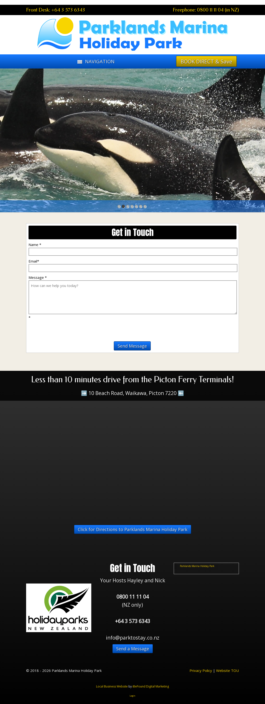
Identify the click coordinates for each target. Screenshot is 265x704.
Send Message (132, 346)
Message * (38, 277)
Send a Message (132, 649)
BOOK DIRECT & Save (206, 61)
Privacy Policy (201, 670)
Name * (35, 244)
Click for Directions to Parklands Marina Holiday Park (132, 529)
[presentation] (57, 327)
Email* (34, 261)
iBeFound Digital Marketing (150, 686)
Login (132, 695)
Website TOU (227, 670)
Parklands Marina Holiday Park (197, 566)
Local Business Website (112, 686)
